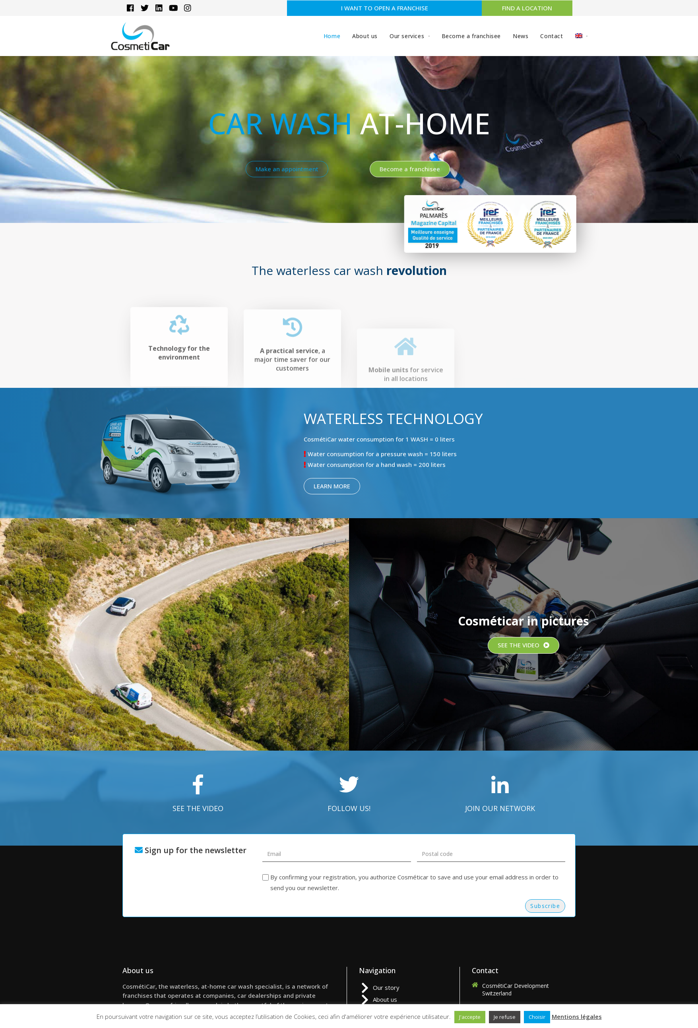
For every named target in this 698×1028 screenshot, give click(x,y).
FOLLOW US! (349, 808)
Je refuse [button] (505, 1016)
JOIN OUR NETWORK (500, 808)
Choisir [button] (537, 1016)
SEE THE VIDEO (198, 808)
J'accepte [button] (470, 1016)
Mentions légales (577, 1016)
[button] (384, 8)
